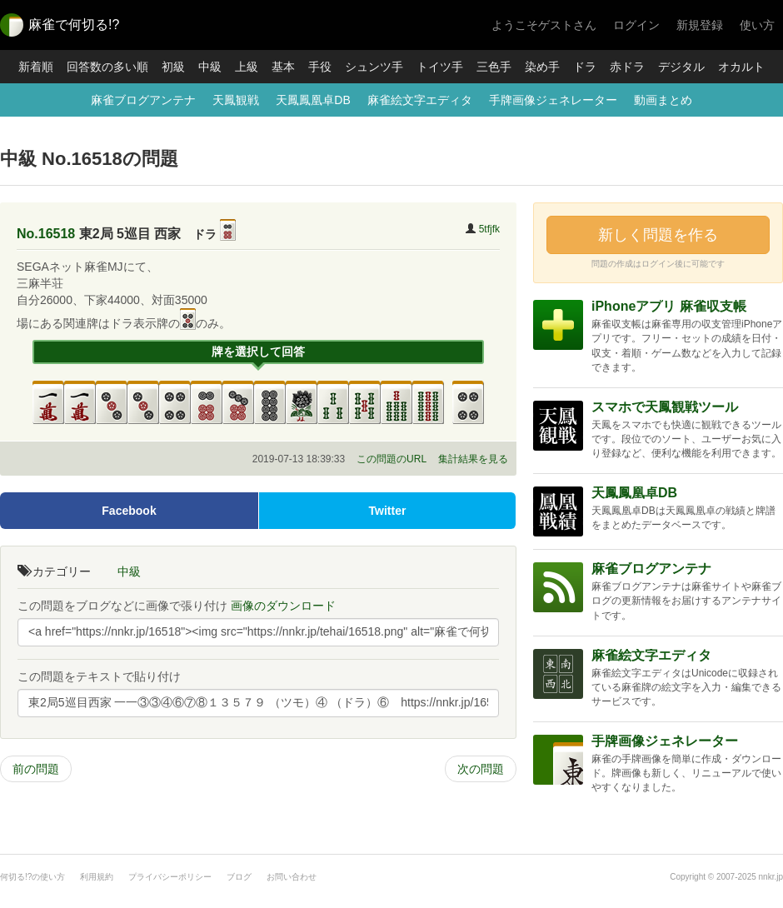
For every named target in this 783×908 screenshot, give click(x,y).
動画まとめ (663, 100)
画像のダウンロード (283, 605)
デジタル (681, 66)
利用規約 (96, 876)
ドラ (584, 66)
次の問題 (480, 769)
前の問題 (35, 769)
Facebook (129, 510)
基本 (283, 66)
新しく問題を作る (658, 235)
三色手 (493, 66)
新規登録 (699, 25)
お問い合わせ (292, 876)
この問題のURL (391, 459)
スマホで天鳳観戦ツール (664, 407)
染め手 (542, 66)
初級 (173, 66)
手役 (320, 66)
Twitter (387, 510)
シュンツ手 (374, 66)
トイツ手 (439, 66)
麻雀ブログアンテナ (143, 100)
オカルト (741, 66)
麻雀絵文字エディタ (419, 100)
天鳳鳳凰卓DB (313, 100)
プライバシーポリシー (170, 876)
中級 (210, 66)
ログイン (636, 25)
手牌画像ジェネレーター (553, 100)
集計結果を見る (473, 459)
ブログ (239, 876)
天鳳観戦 (235, 100)
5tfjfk (489, 229)
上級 (246, 66)
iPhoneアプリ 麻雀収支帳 (668, 306)
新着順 (35, 66)
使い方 (757, 25)
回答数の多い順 (107, 66)
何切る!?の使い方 (32, 876)
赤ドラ (627, 66)
